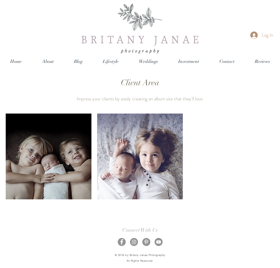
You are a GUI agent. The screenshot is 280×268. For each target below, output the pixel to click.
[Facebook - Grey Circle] (122, 242)
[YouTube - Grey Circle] (159, 242)
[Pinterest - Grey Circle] (146, 242)
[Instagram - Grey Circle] (134, 242)
